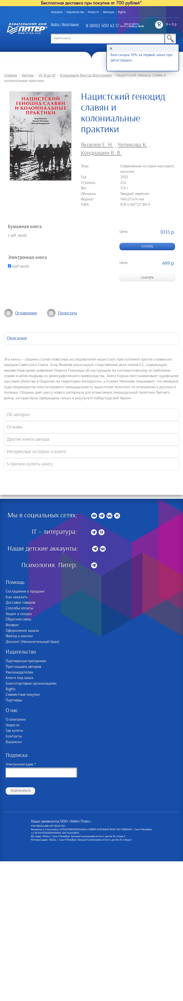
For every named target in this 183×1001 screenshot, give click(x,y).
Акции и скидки (19, 614)
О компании (16, 719)
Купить (147, 247)
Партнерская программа (26, 661)
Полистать (67, 313)
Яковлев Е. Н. (97, 144)
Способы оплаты (19, 608)
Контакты (14, 736)
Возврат (12, 625)
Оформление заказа (22, 630)
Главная (10, 75)
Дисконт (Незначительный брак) (32, 641)
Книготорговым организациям (31, 683)
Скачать (147, 278)
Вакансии (14, 742)
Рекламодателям (19, 672)
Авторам (108, 12)
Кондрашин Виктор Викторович (86, 75)
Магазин (57, 12)
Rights (122, 12)
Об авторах (18, 415)
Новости (93, 12)
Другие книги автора (28, 439)
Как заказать (16, 597)
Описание (17, 338)
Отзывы (15, 427)
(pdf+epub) (18, 266)
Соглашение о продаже (25, 591)
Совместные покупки (23, 694)
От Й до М (46, 75)
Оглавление (26, 313)
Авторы (28, 75)
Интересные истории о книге (36, 452)
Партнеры (14, 700)
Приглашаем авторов (23, 666)
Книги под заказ (19, 677)
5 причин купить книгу (30, 464)
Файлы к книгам (19, 636)
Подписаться (20, 791)
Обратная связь (18, 619)
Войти (55, 24)
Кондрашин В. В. (101, 153)
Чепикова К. (132, 144)
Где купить (14, 730)
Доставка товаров (20, 602)
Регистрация (70, 24)
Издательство (75, 12)
